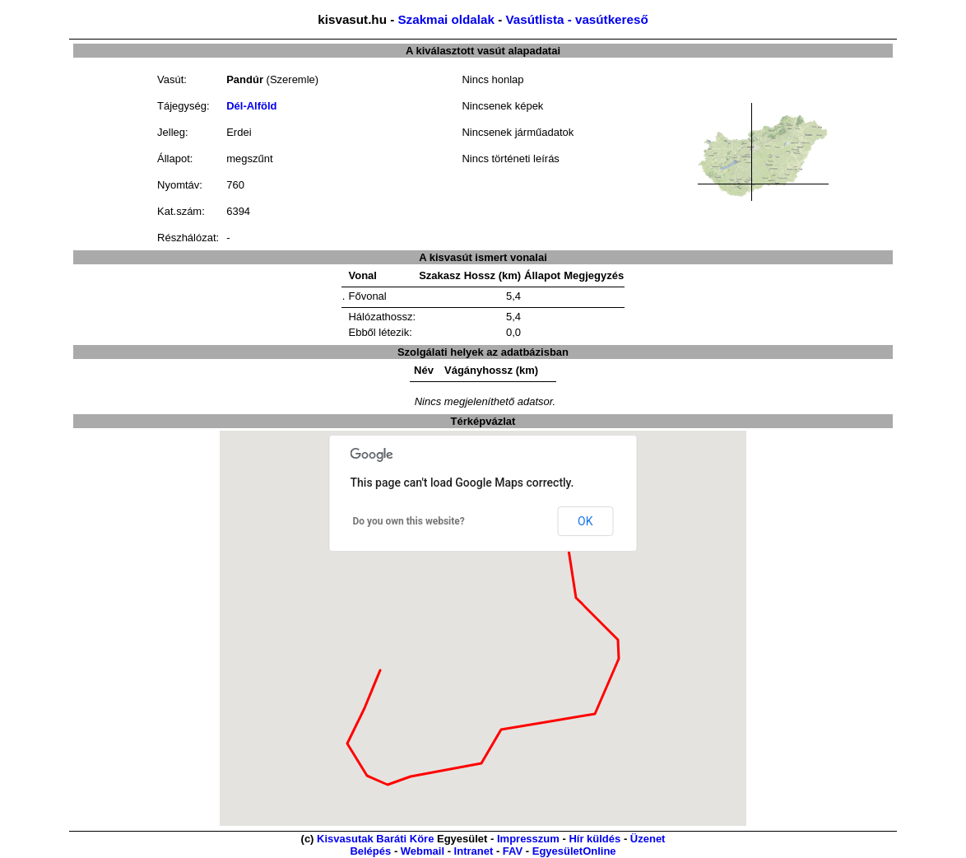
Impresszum (528, 838)
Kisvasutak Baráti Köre (375, 838)
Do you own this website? (409, 521)
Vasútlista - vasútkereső (576, 19)
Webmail (422, 851)
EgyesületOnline (574, 851)
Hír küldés (594, 838)
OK (585, 521)
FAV (512, 851)
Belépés (370, 851)
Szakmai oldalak (445, 19)
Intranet (474, 851)
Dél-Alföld (251, 106)
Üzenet (648, 838)
